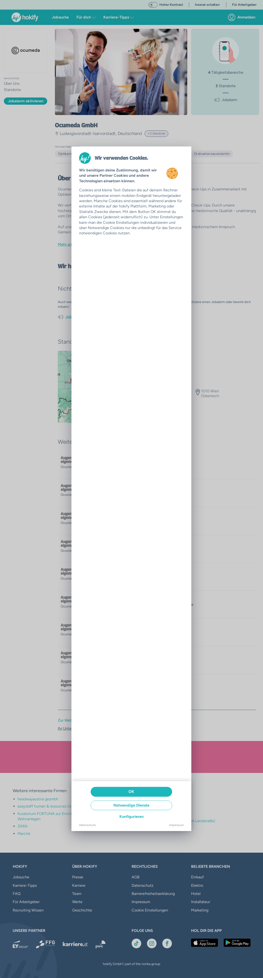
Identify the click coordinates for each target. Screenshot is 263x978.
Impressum (176, 825)
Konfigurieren (131, 816)
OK (131, 791)
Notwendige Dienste (131, 805)
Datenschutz (87, 825)
